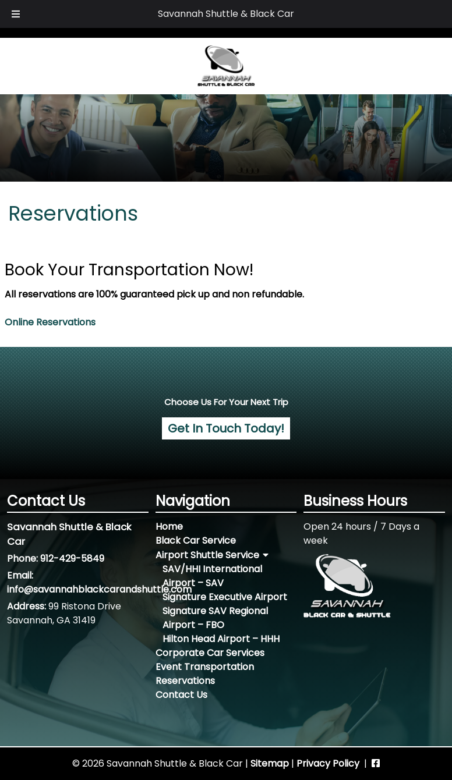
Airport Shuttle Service (207, 555)
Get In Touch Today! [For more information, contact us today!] (226, 428)
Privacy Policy (327, 763)
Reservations (185, 680)
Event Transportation (205, 666)
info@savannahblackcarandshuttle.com (99, 589)
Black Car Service (196, 540)
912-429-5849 (72, 558)
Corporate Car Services (210, 653)
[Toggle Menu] (15, 14)
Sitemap (269, 763)
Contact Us (181, 694)
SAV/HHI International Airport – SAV (212, 576)
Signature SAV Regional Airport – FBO (215, 618)
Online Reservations (50, 322)
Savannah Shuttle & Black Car (226, 13)
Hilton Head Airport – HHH (221, 639)
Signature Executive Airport (225, 597)
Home (169, 526)
